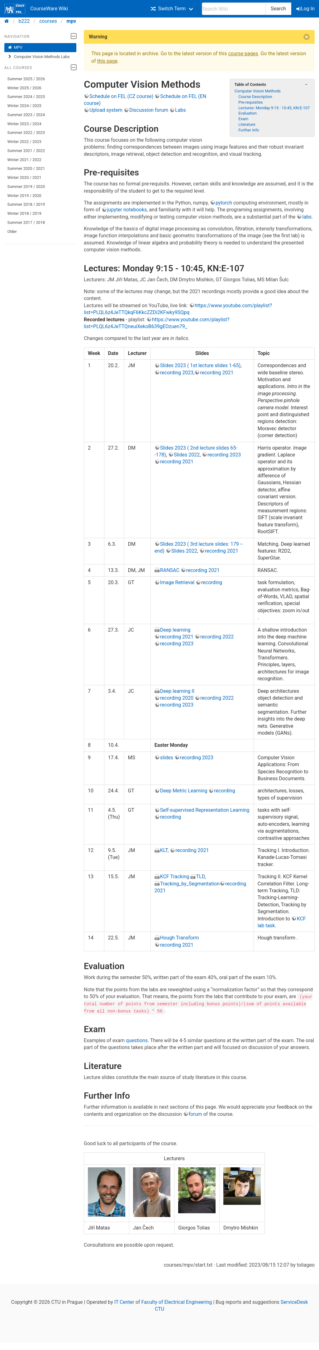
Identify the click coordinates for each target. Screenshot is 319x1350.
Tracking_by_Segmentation (190, 884)
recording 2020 (176, 698)
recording (211, 582)
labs (307, 217)
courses (48, 21)
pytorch (224, 203)
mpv (71, 21)
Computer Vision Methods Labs (38, 56)
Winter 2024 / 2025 (24, 105)
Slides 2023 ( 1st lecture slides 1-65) (200, 365)
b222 (24, 21)
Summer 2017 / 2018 (26, 222)
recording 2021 (216, 373)
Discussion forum (148, 110)
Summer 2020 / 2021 (26, 168)
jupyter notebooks (127, 210)
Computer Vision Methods (257, 91)
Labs (180, 110)
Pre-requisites (250, 102)
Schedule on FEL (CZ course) (121, 96)
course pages (243, 54)
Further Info (248, 130)
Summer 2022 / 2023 (26, 132)
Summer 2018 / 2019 (26, 204)
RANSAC (169, 570)
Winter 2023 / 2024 (24, 123)
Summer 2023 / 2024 (26, 114)
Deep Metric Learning (183, 791)
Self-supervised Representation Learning (205, 810)
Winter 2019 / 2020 (24, 195)
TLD (200, 876)
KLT (164, 850)
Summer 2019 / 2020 (26, 186)
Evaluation (247, 113)
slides (166, 758)
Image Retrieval (177, 582)
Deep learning (175, 630)
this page (107, 61)
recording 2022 (217, 637)
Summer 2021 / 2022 (26, 150)
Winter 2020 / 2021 (24, 177)
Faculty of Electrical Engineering (176, 1302)
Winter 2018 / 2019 (24, 213)
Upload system (105, 110)
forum (195, 1114)
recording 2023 (176, 373)
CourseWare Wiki (36, 9)
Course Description (255, 96)
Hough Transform (179, 938)
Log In (306, 9)
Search (278, 9)
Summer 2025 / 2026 (26, 78)
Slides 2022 (187, 455)
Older (12, 231)
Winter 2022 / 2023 (24, 141)
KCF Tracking (174, 876)
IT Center (124, 1302)
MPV (14, 47)
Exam (243, 118)
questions (137, 1040)
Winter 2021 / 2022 (24, 159)
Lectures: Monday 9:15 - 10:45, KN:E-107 (274, 108)
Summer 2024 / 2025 (26, 96)
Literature (246, 124)
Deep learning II (177, 691)
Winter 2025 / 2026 (24, 88)
